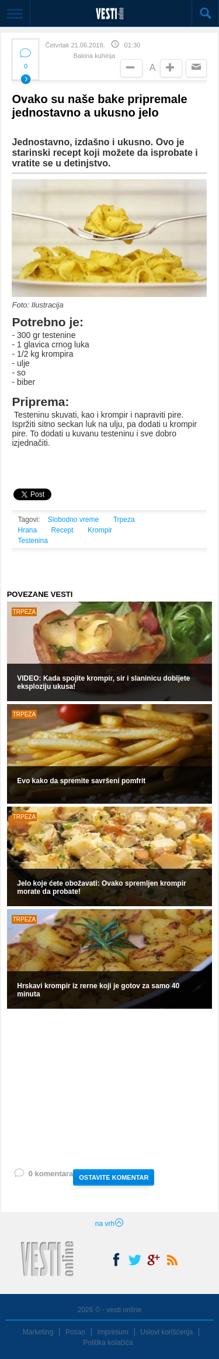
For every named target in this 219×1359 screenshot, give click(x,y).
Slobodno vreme (73, 519)
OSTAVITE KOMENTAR (113, 1177)
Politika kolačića (108, 1342)
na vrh (109, 1224)
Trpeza (124, 519)
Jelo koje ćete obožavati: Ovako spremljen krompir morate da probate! (101, 887)
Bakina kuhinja (94, 55)
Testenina (32, 541)
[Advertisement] (109, 1088)
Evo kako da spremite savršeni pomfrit (81, 781)
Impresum (112, 1332)
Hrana (27, 530)
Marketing (38, 1332)
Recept (62, 530)
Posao (75, 1332)
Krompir (100, 530)
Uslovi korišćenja (166, 1332)
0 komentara (43, 1176)
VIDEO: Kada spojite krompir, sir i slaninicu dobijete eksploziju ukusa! (103, 682)
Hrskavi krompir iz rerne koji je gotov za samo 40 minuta (98, 990)
